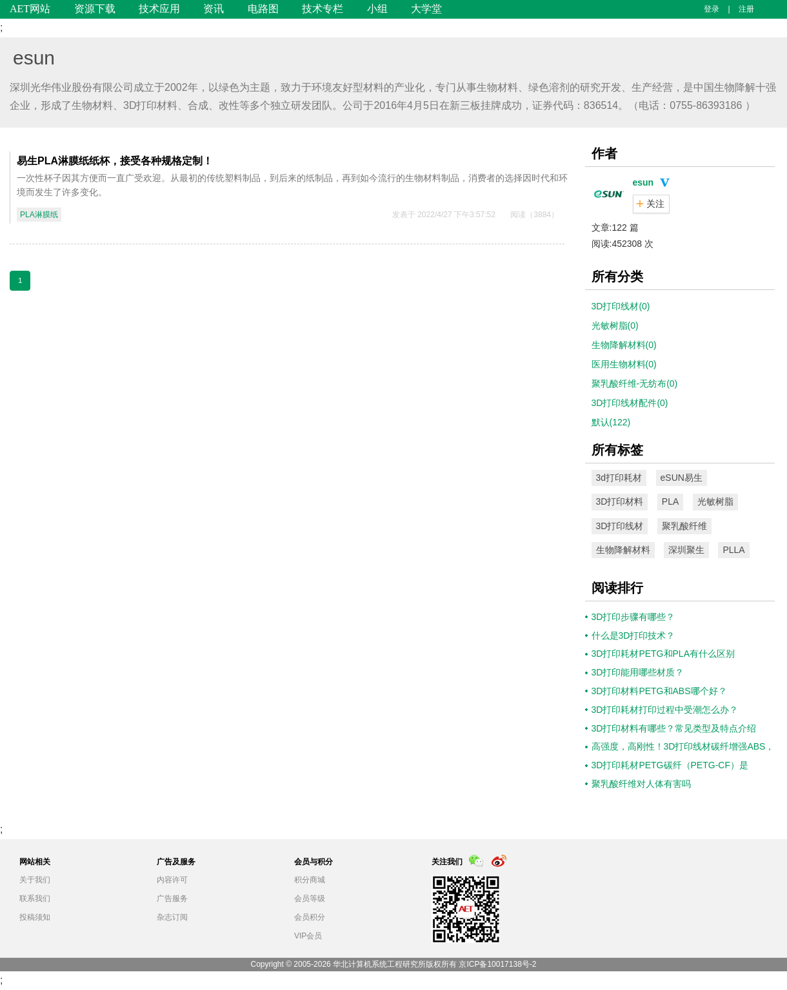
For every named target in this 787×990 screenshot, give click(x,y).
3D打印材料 (620, 501)
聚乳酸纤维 (684, 526)
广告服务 (172, 898)
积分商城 (309, 879)
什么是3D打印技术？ (633, 635)
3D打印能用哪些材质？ (638, 672)
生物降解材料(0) (624, 345)
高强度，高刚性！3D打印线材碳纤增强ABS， (683, 746)
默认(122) (611, 422)
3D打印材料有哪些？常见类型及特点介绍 (674, 728)
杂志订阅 (172, 917)
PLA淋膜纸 (39, 214)
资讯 (213, 8)
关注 (655, 204)
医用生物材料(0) (624, 364)
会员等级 (309, 898)
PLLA (733, 550)
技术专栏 (322, 8)
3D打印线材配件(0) (630, 403)
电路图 (263, 8)
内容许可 (172, 879)
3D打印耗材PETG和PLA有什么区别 (663, 653)
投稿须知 (34, 917)
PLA (670, 501)
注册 (746, 9)
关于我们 (34, 879)
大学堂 (426, 8)
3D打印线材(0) (621, 306)
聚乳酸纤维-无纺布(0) (635, 383)
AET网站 (30, 8)
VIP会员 (308, 935)
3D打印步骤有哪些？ (633, 617)
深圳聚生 (686, 550)
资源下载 (94, 8)
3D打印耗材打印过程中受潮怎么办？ (665, 709)
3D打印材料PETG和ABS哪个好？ (659, 691)
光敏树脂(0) (615, 325)
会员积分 (309, 917)
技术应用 (159, 8)
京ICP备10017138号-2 (497, 964)
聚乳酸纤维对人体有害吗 (641, 784)
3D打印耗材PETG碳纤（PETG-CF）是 (670, 765)
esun (34, 57)
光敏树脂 (715, 501)
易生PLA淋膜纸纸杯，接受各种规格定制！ (115, 160)
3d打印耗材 (619, 477)
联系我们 (34, 898)
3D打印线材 (620, 526)
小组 (377, 8)
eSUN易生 (681, 477)
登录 (711, 9)
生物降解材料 (623, 550)
